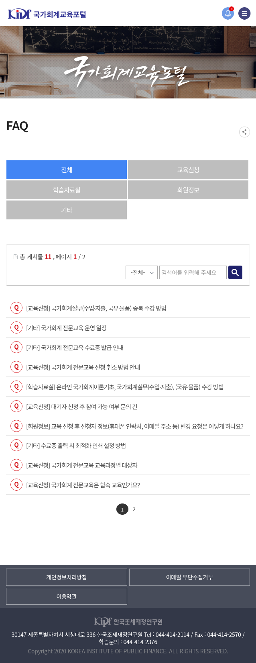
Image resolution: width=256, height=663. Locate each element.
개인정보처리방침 (66, 577)
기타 (66, 210)
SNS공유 (244, 132)
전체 (66, 169)
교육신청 (188, 169)
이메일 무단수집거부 (189, 577)
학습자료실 (67, 189)
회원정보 (188, 189)
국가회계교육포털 (47, 13)
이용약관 (67, 596)
